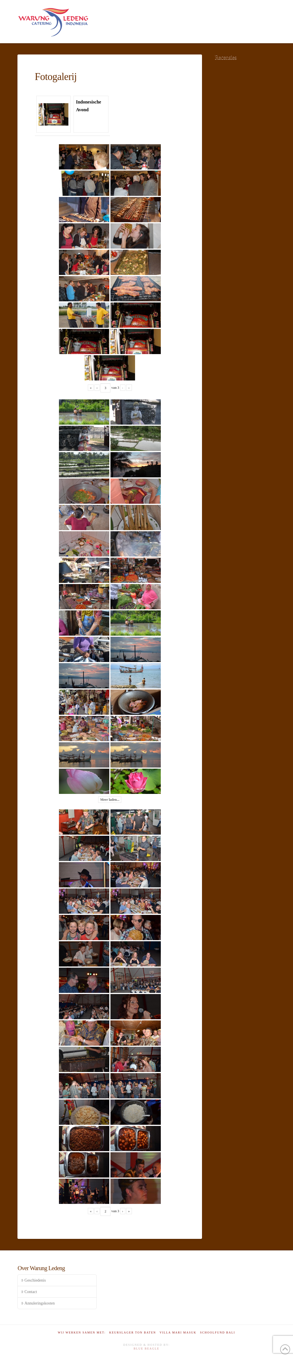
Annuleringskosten (38, 1303)
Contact (29, 1292)
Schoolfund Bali (217, 1332)
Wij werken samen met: (82, 1332)
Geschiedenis (33, 1280)
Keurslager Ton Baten (132, 1332)
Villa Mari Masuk (178, 1332)
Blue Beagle (146, 1348)
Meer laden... (109, 800)
